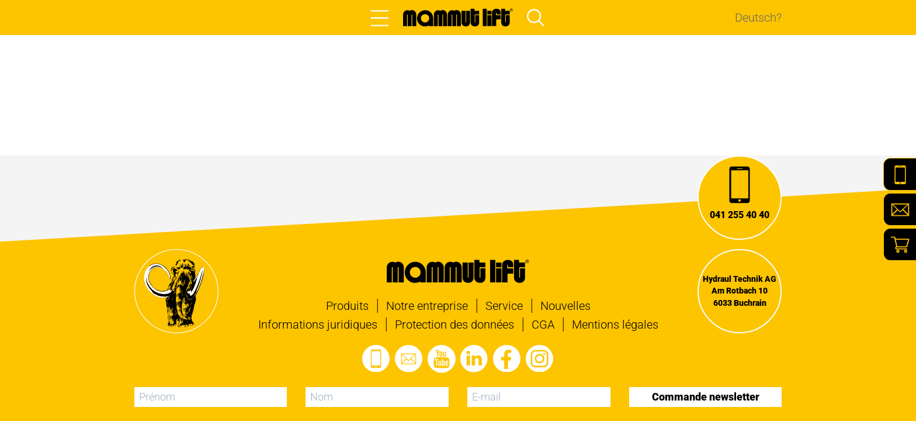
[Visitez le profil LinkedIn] (474, 359)
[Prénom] (210, 397)
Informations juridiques (317, 325)
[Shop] (899, 244)
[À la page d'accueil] (458, 17)
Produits (347, 306)
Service (504, 306)
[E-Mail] (899, 209)
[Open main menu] (379, 17)
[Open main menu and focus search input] (535, 17)
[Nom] (377, 397)
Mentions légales (615, 325)
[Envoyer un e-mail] (409, 359)
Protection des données (454, 325)
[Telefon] (899, 174)
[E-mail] (538, 397)
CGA (543, 325)
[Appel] (740, 198)
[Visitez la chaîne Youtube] (442, 359)
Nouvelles (565, 306)
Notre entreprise (427, 306)
